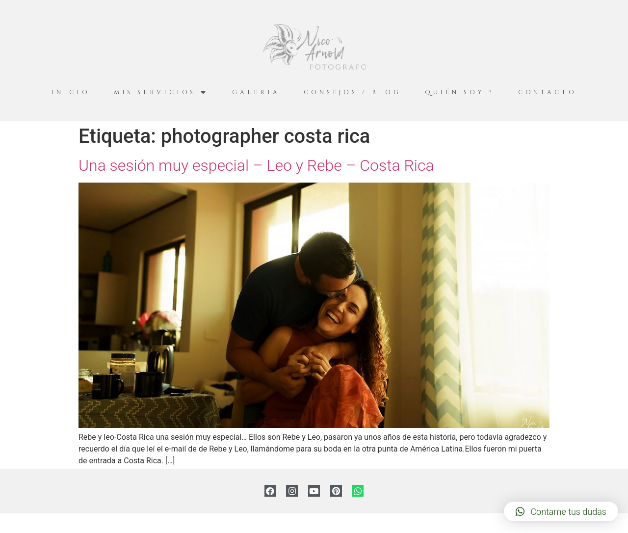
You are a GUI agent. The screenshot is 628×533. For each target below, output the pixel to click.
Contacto (547, 92)
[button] (561, 511)
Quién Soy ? (460, 92)
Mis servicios (161, 92)
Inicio (70, 92)
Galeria (256, 92)
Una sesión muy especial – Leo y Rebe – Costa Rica (256, 165)
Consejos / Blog (352, 92)
